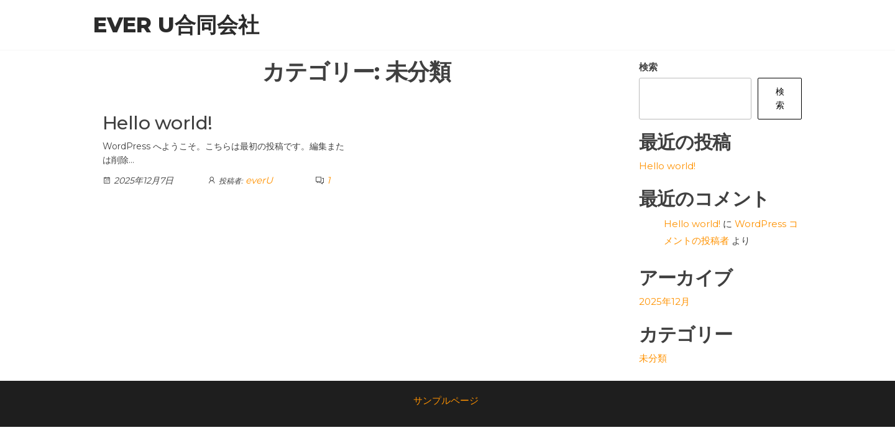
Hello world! (158, 122)
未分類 (653, 358)
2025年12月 (664, 301)
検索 (648, 67)
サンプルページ (446, 400)
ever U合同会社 (176, 25)
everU (259, 180)
